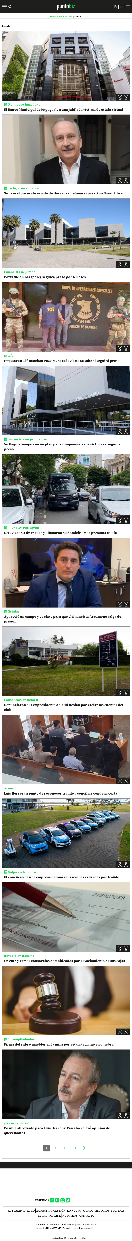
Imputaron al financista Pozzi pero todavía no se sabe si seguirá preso (62, 360)
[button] (126, 97)
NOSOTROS (70, 1215)
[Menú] (5, 6)
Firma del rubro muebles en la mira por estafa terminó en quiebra (59, 1044)
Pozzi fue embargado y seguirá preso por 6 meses (45, 277)
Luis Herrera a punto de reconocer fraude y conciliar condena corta (60, 793)
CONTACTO (86, 1215)
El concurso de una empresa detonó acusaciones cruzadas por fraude (61, 877)
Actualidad (16, 1210)
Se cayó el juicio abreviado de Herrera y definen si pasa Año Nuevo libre (63, 193)
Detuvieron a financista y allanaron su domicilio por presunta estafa (60, 532)
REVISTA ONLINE (49, 1215)
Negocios (102, 1210)
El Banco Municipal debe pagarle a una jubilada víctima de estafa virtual (63, 109)
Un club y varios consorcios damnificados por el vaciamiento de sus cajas (65, 960)
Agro (31, 1210)
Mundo (88, 1210)
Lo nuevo (74, 1210)
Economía (44, 1210)
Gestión (59, 1210)
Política (117, 1210)
